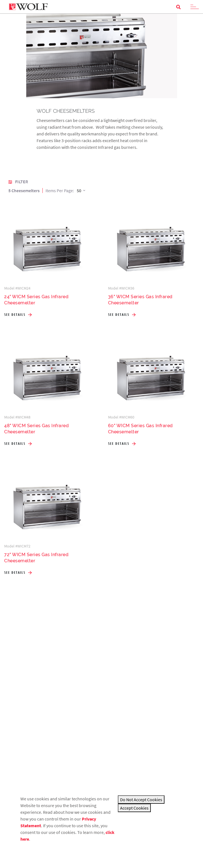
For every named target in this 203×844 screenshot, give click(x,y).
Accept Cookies (134, 808)
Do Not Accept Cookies (141, 799)
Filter (18, 181)
